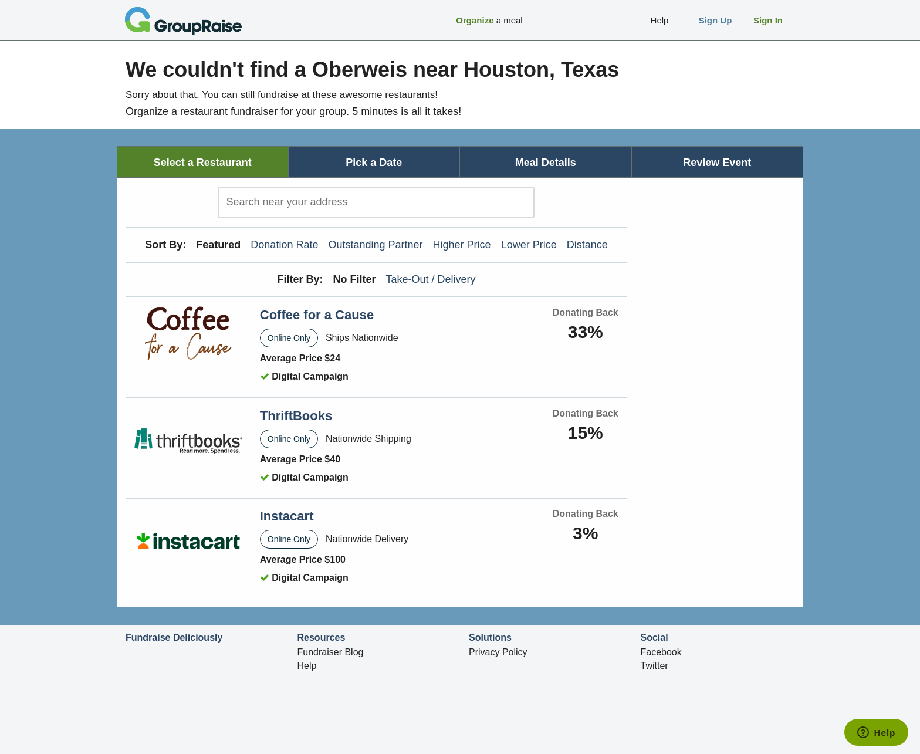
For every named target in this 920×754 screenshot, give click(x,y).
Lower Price (529, 245)
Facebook (661, 652)
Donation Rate (284, 245)
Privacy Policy (498, 652)
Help (307, 666)
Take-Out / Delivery (431, 279)
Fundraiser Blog (330, 652)
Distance (587, 245)
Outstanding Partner (375, 245)
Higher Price (462, 245)
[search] (376, 202)
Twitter (654, 666)
